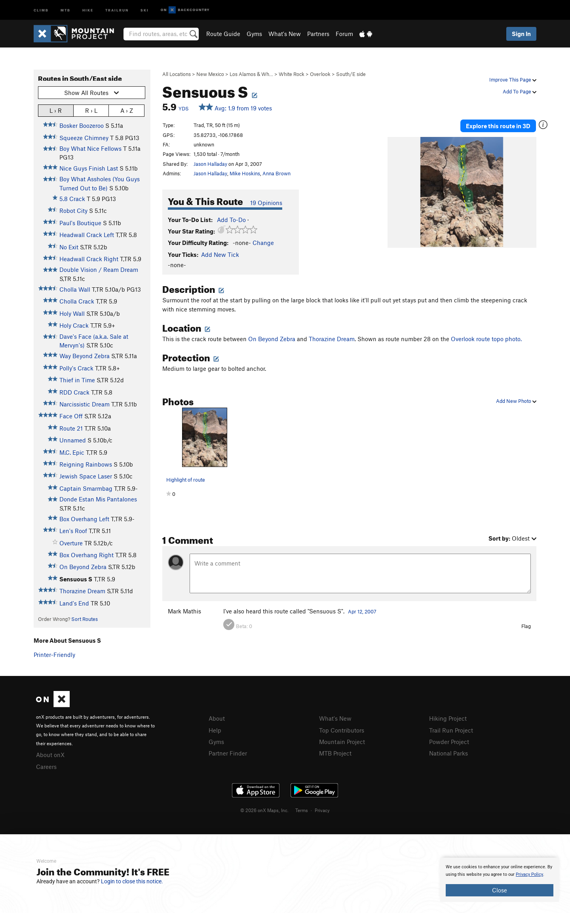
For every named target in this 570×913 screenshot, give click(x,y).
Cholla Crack (76, 301)
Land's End (74, 603)
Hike (87, 9)
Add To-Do (231, 219)
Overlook (320, 74)
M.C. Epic (71, 452)
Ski (145, 9)
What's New (284, 33)
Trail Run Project (451, 730)
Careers (46, 766)
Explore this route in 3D (498, 125)
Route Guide (223, 33)
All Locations (176, 74)
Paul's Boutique (80, 222)
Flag (526, 626)
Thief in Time (77, 379)
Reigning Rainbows (85, 464)
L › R (55, 110)
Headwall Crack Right (88, 258)
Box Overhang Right (86, 554)
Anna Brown (276, 173)
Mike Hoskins (245, 173)
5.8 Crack (72, 198)
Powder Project (449, 741)
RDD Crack (74, 392)
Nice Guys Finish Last (88, 168)
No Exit (68, 247)
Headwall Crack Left (86, 234)
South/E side (351, 74)
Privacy (322, 810)
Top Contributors (341, 730)
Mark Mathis (184, 611)
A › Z (126, 110)
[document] (499, 879)
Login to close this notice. (132, 881)
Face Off (71, 415)
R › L (91, 110)
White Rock (291, 74)
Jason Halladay (210, 164)
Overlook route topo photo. (486, 338)
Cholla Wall (74, 289)
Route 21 (71, 428)
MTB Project (335, 753)
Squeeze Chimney (83, 137)
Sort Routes (84, 619)
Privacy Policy (529, 874)
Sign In (521, 33)
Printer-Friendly (54, 654)
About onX (50, 754)
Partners (318, 33)
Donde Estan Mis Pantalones (98, 499)
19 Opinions (266, 202)
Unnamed (72, 440)
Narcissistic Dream (84, 404)
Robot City (73, 210)
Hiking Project (448, 718)
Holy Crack (74, 325)
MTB (65, 9)
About (217, 718)
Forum (344, 33)
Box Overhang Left (84, 518)
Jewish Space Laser (85, 476)
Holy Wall (72, 313)
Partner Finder (228, 753)
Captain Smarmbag (85, 488)
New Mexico (210, 74)
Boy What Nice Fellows (90, 148)
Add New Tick (220, 254)
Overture (71, 543)
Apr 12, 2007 (362, 611)
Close (499, 890)
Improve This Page (512, 79)
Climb (41, 9)
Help (215, 730)
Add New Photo (516, 401)
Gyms (254, 33)
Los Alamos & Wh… (251, 74)
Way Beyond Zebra (84, 355)
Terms (301, 810)
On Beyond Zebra (82, 566)
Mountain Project (342, 741)
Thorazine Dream (82, 590)
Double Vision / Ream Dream (98, 269)
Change (263, 242)
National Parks (448, 753)
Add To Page (519, 91)
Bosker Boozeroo (81, 125)
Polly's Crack (76, 368)
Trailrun (117, 9)
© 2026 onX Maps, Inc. (264, 810)
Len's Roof (73, 530)
